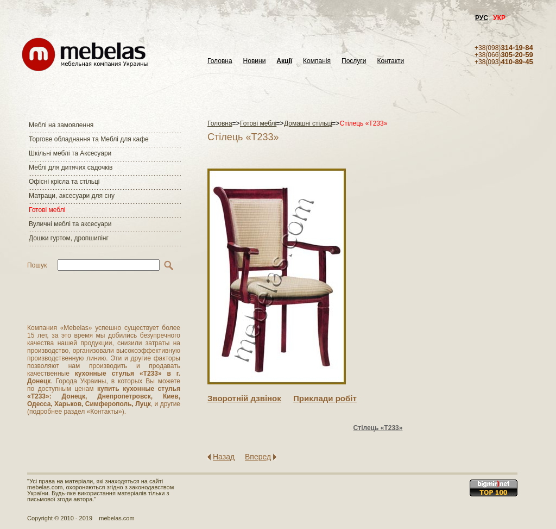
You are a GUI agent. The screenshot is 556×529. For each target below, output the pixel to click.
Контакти (390, 61)
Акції (284, 61)
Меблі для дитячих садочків (70, 167)
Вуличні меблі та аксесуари (70, 224)
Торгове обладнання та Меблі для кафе (89, 139)
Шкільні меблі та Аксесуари (70, 153)
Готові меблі (47, 210)
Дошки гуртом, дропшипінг (69, 238)
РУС (481, 18)
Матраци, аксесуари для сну (72, 196)
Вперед (258, 456)
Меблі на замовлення (61, 125)
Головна (219, 61)
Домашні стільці (308, 123)
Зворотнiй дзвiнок (244, 398)
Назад (224, 456)
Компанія (317, 61)
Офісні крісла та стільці (64, 181)
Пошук (37, 265)
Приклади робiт (325, 398)
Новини (254, 61)
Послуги (354, 61)
